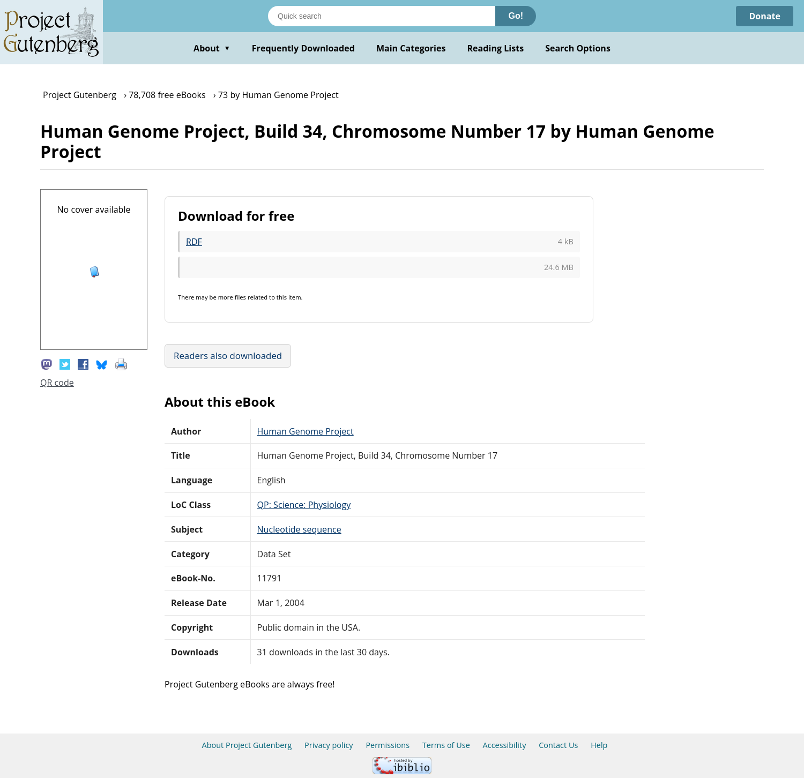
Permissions (388, 745)
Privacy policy (328, 745)
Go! (515, 15)
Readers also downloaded (228, 355)
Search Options (578, 48)
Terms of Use (446, 745)
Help (599, 745)
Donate (764, 16)
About (211, 48)
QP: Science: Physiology (304, 505)
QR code (57, 382)
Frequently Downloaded (303, 48)
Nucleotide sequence (299, 529)
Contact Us (558, 745)
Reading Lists (495, 48)
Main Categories (411, 48)
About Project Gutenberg (247, 745)
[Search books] (381, 16)
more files (232, 297)
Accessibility (504, 745)
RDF (194, 242)
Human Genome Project (305, 431)
